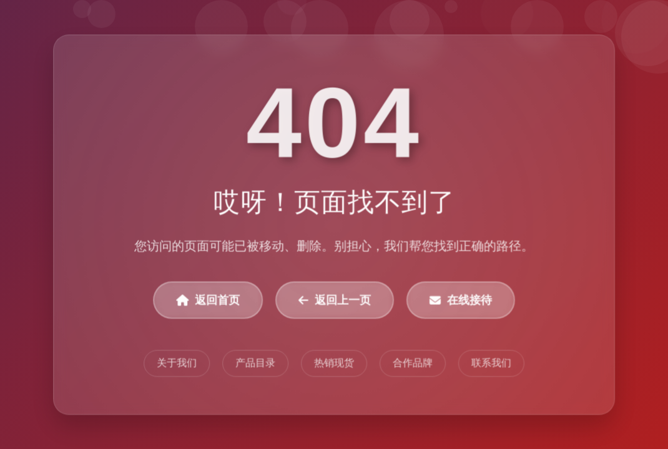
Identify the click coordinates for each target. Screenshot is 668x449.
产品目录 (255, 363)
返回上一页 (334, 300)
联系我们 (491, 363)
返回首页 (208, 300)
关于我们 (177, 363)
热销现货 (334, 363)
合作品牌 (413, 363)
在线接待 (461, 300)
